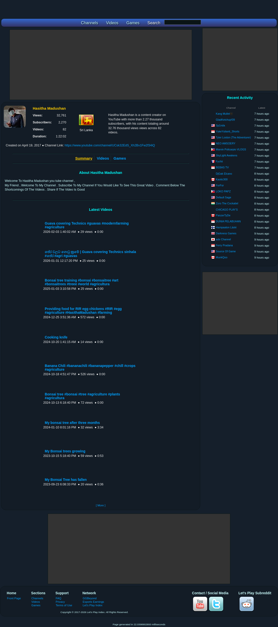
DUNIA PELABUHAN (228, 221)
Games (120, 158)
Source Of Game (226, 251)
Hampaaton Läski (226, 227)
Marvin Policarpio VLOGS (231, 149)
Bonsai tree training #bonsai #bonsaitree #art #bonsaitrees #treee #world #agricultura (81, 282)
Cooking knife (56, 337)
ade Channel (223, 239)
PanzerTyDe (223, 215)
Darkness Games (226, 233)
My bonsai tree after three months (72, 423)
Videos (103, 158)
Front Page (14, 598)
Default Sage (223, 197)
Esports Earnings (93, 601)
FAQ (58, 598)
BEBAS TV (222, 167)
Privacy (60, 601)
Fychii (219, 161)
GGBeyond (90, 598)
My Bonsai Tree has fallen (66, 480)
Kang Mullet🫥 (224, 113)
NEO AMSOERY (225, 143)
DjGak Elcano (224, 173)
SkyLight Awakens (226, 155)
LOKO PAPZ (223, 191)
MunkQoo (221, 257)
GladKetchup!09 (225, 119)
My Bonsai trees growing (65, 451)
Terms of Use (64, 605)
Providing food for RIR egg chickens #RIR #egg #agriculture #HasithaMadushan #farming (83, 310)
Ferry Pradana (224, 245)
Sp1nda (220, 125)
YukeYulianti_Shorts (227, 131)
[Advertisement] (101, 65)
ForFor (220, 185)
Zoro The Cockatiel (227, 203)
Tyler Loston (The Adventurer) (233, 137)
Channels (37, 598)
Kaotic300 (222, 179)
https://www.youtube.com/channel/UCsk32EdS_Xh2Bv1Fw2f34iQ (110, 145)
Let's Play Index (92, 605)
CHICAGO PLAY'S (227, 209)
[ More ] (100, 505)
